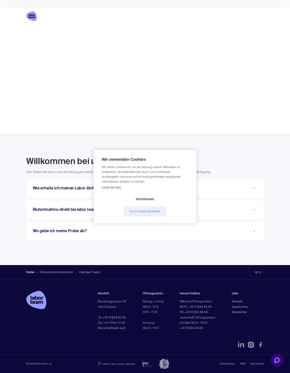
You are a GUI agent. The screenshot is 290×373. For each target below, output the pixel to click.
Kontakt (237, 301)
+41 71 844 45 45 (114, 317)
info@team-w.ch (115, 328)
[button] (145, 231)
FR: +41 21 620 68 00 (194, 312)
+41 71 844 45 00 (191, 328)
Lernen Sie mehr (111, 193)
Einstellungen (122, 205)
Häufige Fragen (93, 31)
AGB (242, 364)
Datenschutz (227, 364)
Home (30, 31)
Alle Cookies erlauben (168, 205)
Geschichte (240, 307)
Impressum (257, 364)
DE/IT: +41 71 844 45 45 (195, 307)
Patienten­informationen (58, 31)
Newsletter (239, 312)
